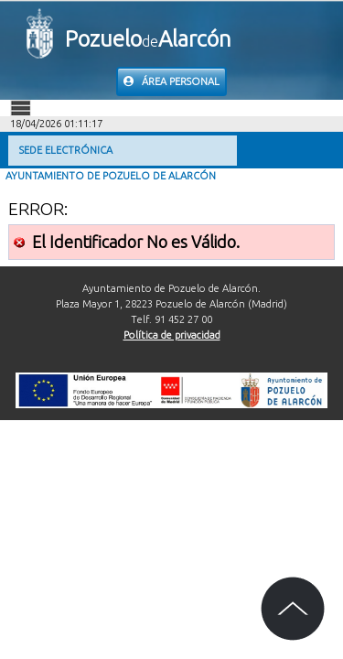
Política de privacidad (171, 335)
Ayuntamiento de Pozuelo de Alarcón (110, 175)
